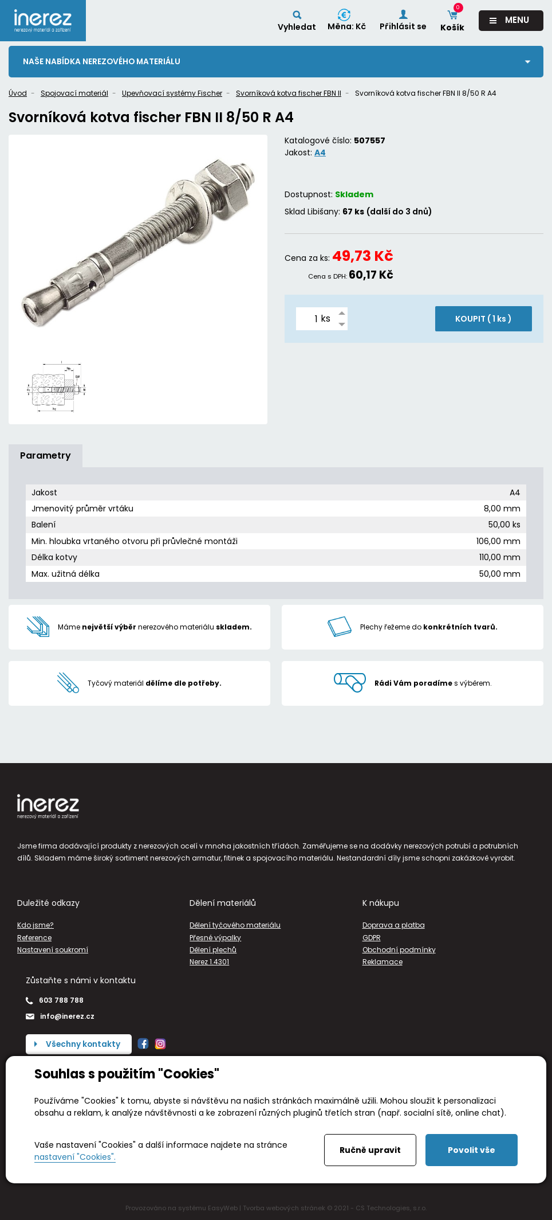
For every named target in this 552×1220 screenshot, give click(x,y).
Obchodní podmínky (399, 950)
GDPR (371, 938)
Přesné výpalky (215, 938)
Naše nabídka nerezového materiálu (103, 61)
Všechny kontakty (83, 1044)
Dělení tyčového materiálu (235, 925)
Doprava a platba (393, 925)
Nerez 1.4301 (209, 962)
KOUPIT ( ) (483, 318)
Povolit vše (471, 1150)
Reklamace (382, 962)
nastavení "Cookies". (75, 1157)
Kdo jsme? (35, 925)
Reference (34, 938)
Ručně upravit (370, 1150)
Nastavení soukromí (52, 950)
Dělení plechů (213, 950)
